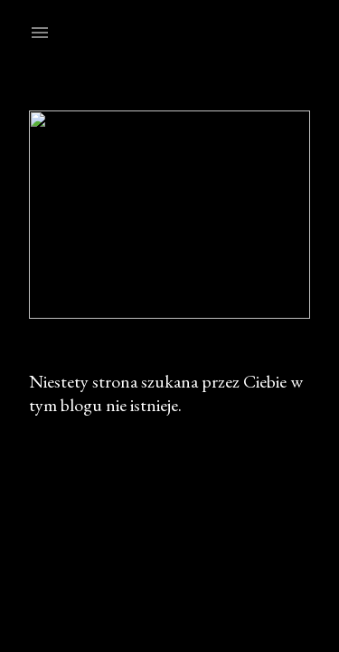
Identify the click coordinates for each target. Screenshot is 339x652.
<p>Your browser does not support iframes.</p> (169, 326)
